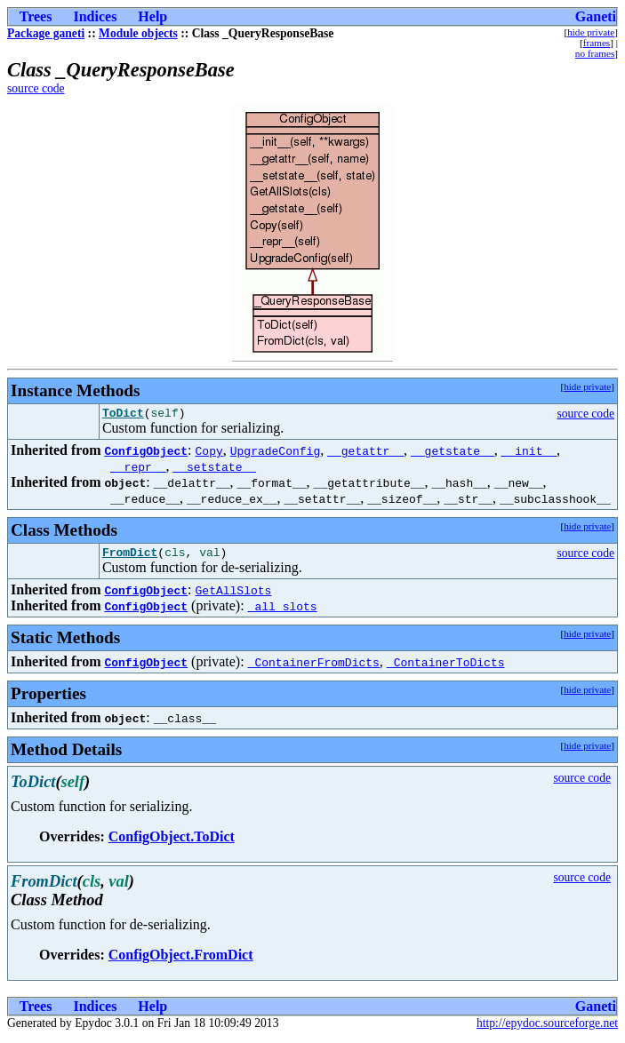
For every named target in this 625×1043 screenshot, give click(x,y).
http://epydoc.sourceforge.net (547, 1028)
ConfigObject (146, 453)
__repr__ (137, 469)
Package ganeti (45, 33)
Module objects (138, 33)
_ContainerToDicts (446, 667)
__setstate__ (214, 469)
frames (596, 42)
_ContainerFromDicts (314, 667)
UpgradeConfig (275, 453)
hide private (590, 32)
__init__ (529, 453)
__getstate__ (452, 453)
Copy (209, 453)
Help (152, 16)
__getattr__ (365, 453)
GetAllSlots (234, 595)
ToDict (123, 415)
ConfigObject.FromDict (180, 959)
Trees (36, 16)
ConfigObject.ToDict (171, 841)
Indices (94, 16)
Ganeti (595, 16)
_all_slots (282, 611)
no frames (594, 53)
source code (36, 88)
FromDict (129, 557)
